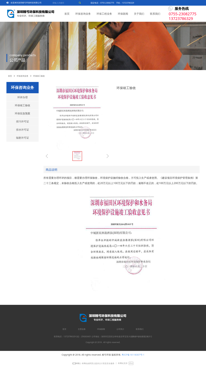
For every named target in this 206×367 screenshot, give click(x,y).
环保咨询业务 (22, 76)
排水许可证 (22, 129)
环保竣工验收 (22, 105)
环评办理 (22, 97)
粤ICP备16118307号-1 (133, 354)
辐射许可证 (22, 137)
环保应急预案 (22, 113)
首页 (10, 76)
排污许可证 (22, 121)
